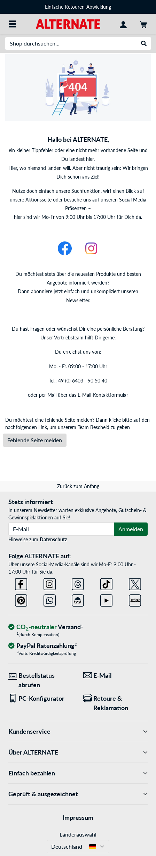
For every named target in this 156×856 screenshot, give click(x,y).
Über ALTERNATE (78, 752)
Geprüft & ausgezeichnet (78, 794)
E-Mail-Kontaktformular (103, 395)
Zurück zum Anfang (78, 486)
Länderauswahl (78, 834)
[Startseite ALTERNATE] (68, 23)
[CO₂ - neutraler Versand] (45, 627)
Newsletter (77, 300)
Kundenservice (78, 731)
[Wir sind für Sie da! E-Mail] (115, 675)
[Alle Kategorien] (12, 24)
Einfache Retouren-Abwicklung (78, 7)
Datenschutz (53, 539)
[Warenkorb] (143, 24)
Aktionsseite (38, 200)
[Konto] (123, 24)
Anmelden (130, 529)
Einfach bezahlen (78, 773)
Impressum (78, 817)
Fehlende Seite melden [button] (34, 440)
